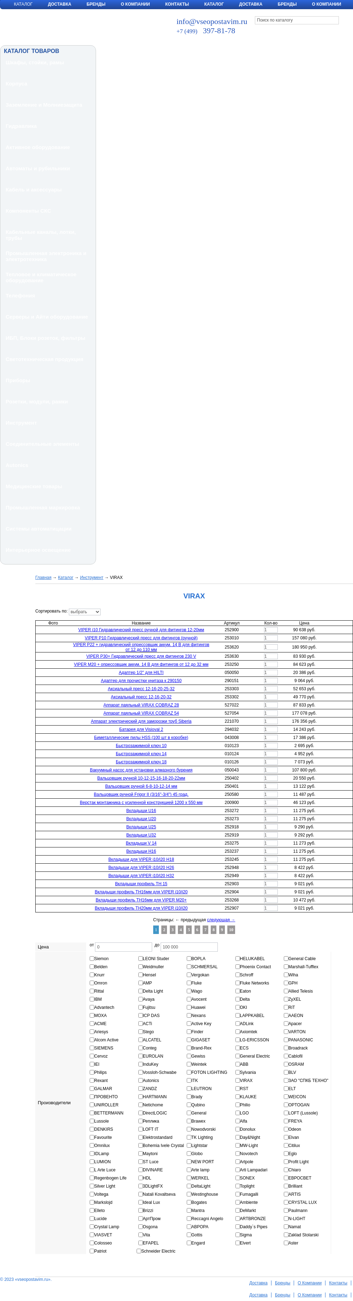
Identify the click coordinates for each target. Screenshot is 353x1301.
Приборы (18, 380)
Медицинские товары (34, 486)
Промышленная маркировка (43, 507)
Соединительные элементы (42, 444)
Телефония (20, 295)
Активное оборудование (38, 147)
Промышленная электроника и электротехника (46, 256)
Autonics (17, 465)
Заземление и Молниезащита (44, 105)
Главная (43, 577)
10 (231, 929)
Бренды (96, 4)
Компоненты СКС (28, 211)
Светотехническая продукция (44, 359)
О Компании (135, 4)
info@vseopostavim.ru (211, 21)
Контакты (177, 4)
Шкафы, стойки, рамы (35, 62)
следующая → (221, 919)
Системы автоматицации (39, 529)
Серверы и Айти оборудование (47, 317)
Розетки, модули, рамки (37, 401)
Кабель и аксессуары (34, 190)
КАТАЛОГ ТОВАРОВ (31, 51)
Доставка (59, 4)
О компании (326, 4)
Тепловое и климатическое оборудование (41, 277)
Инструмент (21, 423)
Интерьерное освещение (38, 550)
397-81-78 (205, 30)
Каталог (214, 4)
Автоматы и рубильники (38, 168)
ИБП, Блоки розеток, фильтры (45, 338)
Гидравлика (21, 126)
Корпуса (16, 84)
